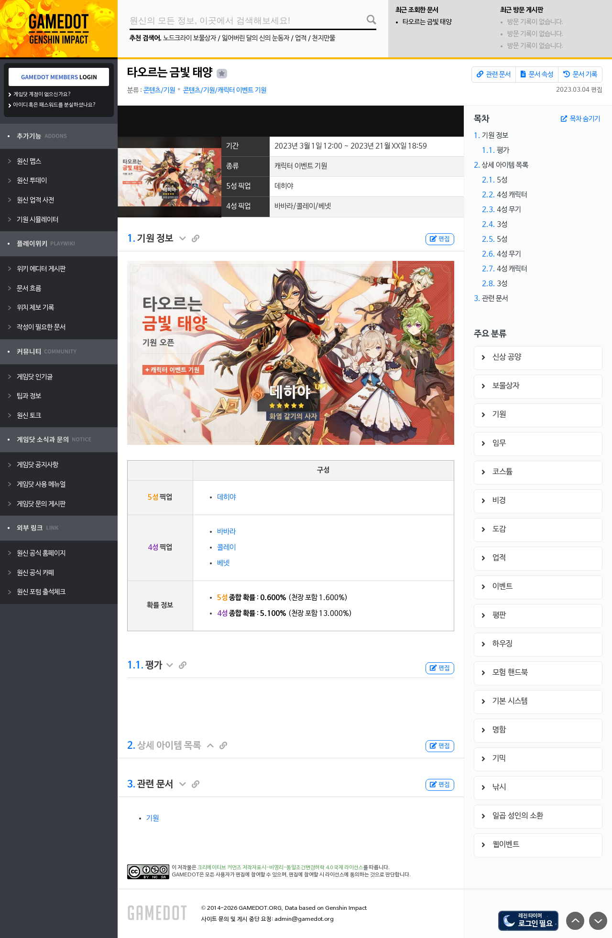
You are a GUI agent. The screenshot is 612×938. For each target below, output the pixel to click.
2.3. (488, 210)
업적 (300, 38)
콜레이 (226, 547)
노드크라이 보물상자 (189, 38)
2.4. (488, 224)
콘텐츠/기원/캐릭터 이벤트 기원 (224, 90)
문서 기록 (580, 74)
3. (131, 784)
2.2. (488, 195)
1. (131, 239)
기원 (152, 818)
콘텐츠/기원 (159, 90)
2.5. (488, 239)
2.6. (488, 254)
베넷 (223, 563)
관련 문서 (494, 74)
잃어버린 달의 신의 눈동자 (255, 38)
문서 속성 (537, 74)
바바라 (226, 532)
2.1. (488, 180)
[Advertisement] (291, 121)
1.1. (135, 665)
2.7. (488, 269)
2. (131, 746)
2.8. (488, 284)
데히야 (226, 497)
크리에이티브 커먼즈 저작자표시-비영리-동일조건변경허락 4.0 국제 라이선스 (280, 868)
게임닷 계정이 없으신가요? (42, 94)
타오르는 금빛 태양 (427, 22)
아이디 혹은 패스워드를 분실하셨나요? (54, 105)
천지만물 (323, 38)
